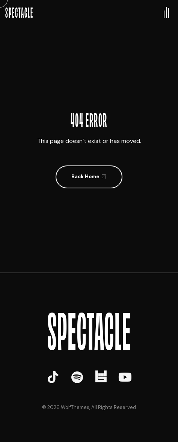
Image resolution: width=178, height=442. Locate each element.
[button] (89, 176)
